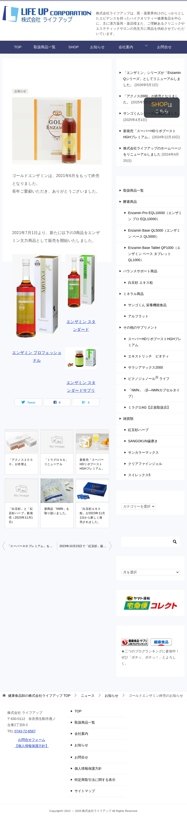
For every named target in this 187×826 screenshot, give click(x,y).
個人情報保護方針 (88, 768)
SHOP (161, 107)
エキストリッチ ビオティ (148, 356)
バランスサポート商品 (140, 271)
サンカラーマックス (143, 452)
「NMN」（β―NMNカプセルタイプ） (154, 393)
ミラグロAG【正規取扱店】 (149, 407)
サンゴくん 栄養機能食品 (147, 305)
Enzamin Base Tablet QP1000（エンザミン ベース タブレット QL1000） (154, 254)
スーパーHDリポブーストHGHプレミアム (154, 342)
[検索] (150, 542)
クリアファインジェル (145, 464)
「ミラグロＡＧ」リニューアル (56, 462)
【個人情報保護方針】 (32, 746)
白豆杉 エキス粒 (140, 283)
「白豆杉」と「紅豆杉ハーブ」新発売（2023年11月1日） (21, 515)
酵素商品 (130, 202)
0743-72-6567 (25, 731)
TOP (18, 47)
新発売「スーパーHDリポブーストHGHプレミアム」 (92, 464)
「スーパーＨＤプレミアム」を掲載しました (32, 546)
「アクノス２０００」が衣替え (21, 462)
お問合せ (164, 47)
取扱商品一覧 (45, 47)
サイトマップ (85, 791)
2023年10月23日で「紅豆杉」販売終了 (85, 546)
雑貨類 (128, 419)
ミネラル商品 (133, 294)
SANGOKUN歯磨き (143, 441)
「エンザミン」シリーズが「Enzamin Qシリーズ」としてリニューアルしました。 (152, 79)
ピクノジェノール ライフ (148, 378)
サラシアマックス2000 (145, 367)
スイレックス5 (139, 475)
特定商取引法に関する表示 (95, 780)
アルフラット (138, 316)
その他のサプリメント (140, 327)
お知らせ (97, 47)
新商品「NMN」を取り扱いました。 (56, 511)
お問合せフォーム (31, 740)
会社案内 (126, 47)
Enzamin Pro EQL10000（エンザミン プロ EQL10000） (155, 216)
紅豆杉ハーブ (138, 430)
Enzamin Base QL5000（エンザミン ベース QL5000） (154, 233)
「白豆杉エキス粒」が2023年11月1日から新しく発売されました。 (92, 515)
